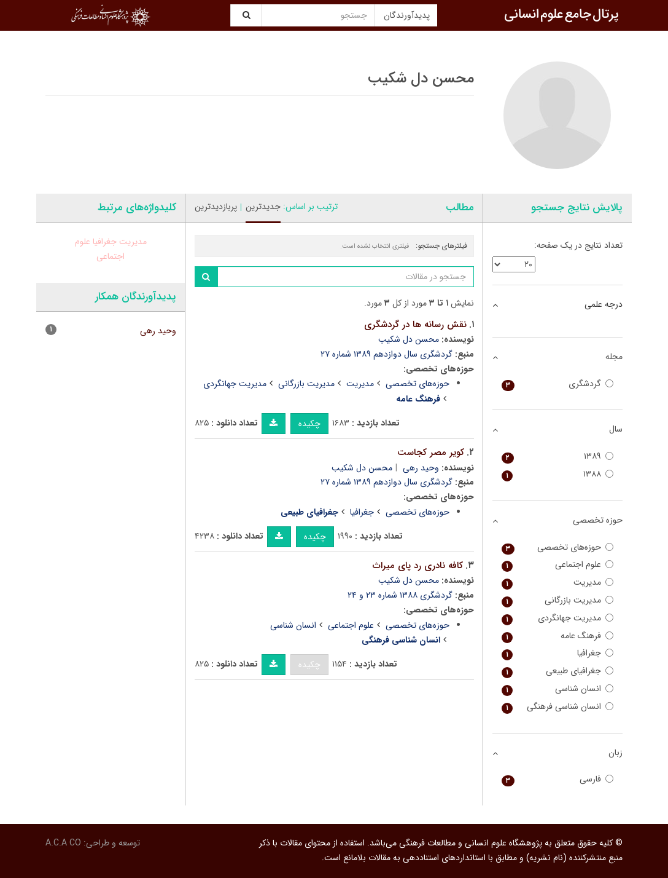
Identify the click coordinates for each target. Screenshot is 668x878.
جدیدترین (263, 206)
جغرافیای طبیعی (558, 671)
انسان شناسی (293, 625)
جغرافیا (362, 512)
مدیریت (360, 383)
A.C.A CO (63, 843)
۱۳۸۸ (558, 474)
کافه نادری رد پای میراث (418, 565)
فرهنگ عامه (558, 636)
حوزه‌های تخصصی (417, 383)
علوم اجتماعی (351, 625)
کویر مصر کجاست (430, 452)
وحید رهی (421, 468)
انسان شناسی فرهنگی (558, 707)
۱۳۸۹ (558, 456)
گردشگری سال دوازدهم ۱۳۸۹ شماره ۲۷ (386, 354)
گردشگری (558, 384)
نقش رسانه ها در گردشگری (415, 324)
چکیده (309, 423)
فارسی (558, 779)
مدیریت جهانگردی (234, 383)
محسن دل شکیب (408, 339)
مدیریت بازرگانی (306, 383)
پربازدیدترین (216, 206)
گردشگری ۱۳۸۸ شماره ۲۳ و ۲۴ (400, 595)
